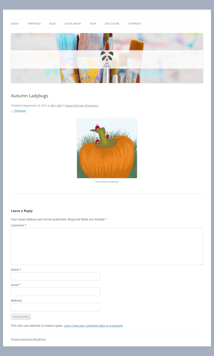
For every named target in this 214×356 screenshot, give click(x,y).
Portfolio (34, 23)
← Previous (18, 110)
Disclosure (112, 23)
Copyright (134, 23)
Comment (18, 225)
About (15, 23)
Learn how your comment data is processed (93, 325)
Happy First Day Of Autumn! (81, 105)
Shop (93, 23)
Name (16, 269)
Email (16, 285)
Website (16, 300)
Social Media (73, 23)
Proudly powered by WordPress (28, 339)
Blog (52, 23)
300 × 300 (55, 105)
